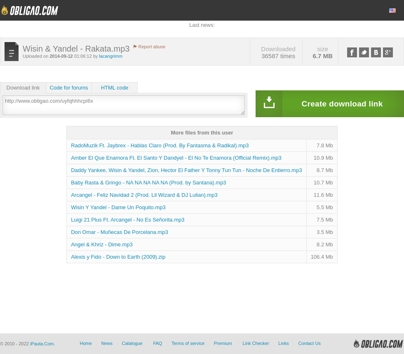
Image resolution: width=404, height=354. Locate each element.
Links (283, 343)
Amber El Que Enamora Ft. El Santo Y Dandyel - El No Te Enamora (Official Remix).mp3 (176, 158)
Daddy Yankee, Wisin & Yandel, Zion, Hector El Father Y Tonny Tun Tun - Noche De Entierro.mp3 (186, 170)
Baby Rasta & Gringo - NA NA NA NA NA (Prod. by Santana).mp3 (148, 182)
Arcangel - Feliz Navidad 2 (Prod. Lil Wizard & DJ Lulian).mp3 (144, 195)
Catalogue (132, 343)
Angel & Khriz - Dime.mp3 (102, 244)
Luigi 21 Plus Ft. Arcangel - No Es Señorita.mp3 (127, 220)
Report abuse (151, 46)
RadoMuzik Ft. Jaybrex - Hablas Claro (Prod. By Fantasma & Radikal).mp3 (160, 145)
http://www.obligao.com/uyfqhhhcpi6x (123, 105)
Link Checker (255, 343)
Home (86, 343)
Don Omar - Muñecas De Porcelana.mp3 (119, 232)
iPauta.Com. (42, 343)
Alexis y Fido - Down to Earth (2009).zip (118, 257)
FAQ (157, 343)
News (107, 343)
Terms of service (187, 343)
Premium (223, 343)
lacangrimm (110, 56)
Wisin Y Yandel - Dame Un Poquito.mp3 (118, 207)
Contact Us (309, 343)
